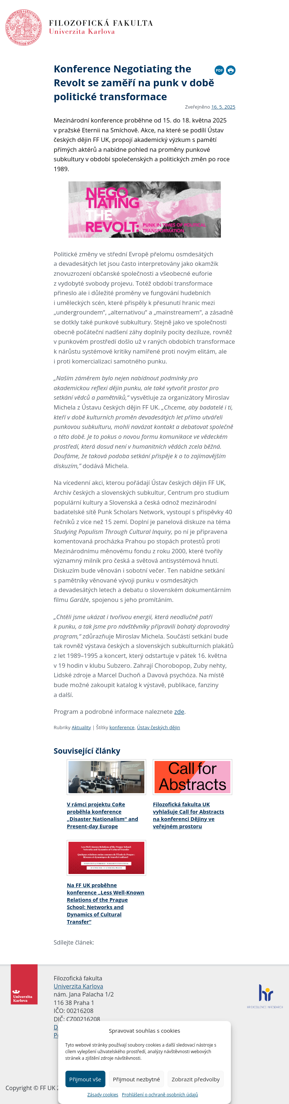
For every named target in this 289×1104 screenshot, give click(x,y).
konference (122, 727)
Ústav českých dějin (158, 727)
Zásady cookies (102, 1095)
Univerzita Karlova (78, 986)
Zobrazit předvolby (196, 1079)
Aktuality (81, 727)
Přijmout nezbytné (136, 1079)
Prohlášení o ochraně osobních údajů (160, 1095)
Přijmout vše (85, 1079)
